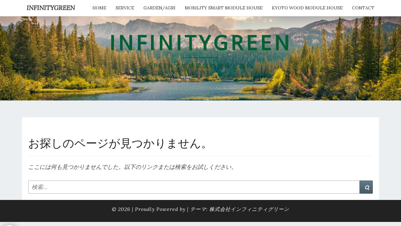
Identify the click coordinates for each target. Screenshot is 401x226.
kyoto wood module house (307, 8)
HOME (99, 8)
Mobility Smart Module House (224, 8)
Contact (363, 8)
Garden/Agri (159, 8)
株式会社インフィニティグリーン (249, 209)
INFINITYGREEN (51, 8)
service (125, 8)
